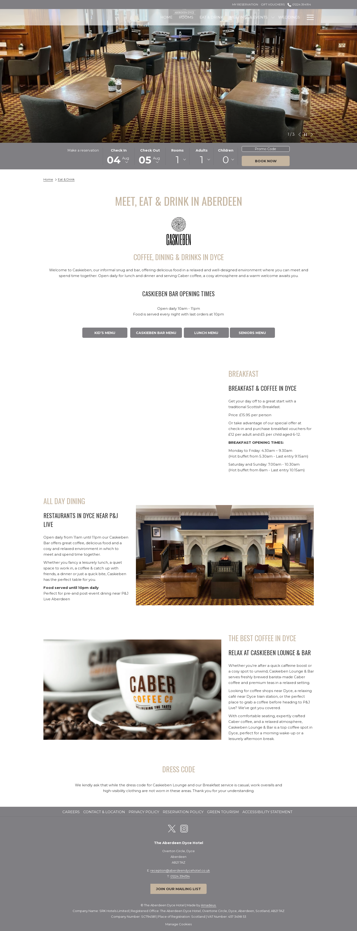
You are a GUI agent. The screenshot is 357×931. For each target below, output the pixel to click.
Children (225, 150)
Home (48, 179)
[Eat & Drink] (163, 17)
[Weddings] (241, 17)
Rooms (177, 150)
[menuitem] (71, 812)
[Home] (119, 17)
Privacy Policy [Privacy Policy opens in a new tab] (144, 812)
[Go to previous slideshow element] (299, 134)
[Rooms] (138, 17)
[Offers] (292, 17)
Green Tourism (223, 812)
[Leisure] (266, 17)
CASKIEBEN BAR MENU (156, 333)
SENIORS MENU (252, 333)
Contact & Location (104, 812)
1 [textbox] (177, 160)
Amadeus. (208, 905)
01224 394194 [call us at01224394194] (299, 4)
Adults (202, 150)
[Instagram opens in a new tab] (184, 828)
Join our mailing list (178, 889)
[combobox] (177, 160)
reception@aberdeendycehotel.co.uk (180, 870)
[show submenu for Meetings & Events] (225, 17)
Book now (266, 161)
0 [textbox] (226, 160)
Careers (71, 812)
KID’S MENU (105, 333)
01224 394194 (180, 876)
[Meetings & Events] (201, 17)
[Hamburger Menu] (308, 17)
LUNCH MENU (206, 333)
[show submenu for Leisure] (279, 17)
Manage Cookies (178, 924)
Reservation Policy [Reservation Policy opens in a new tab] (184, 812)
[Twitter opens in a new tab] (172, 828)
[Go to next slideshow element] (312, 134)
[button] (119, 156)
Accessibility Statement (267, 812)
